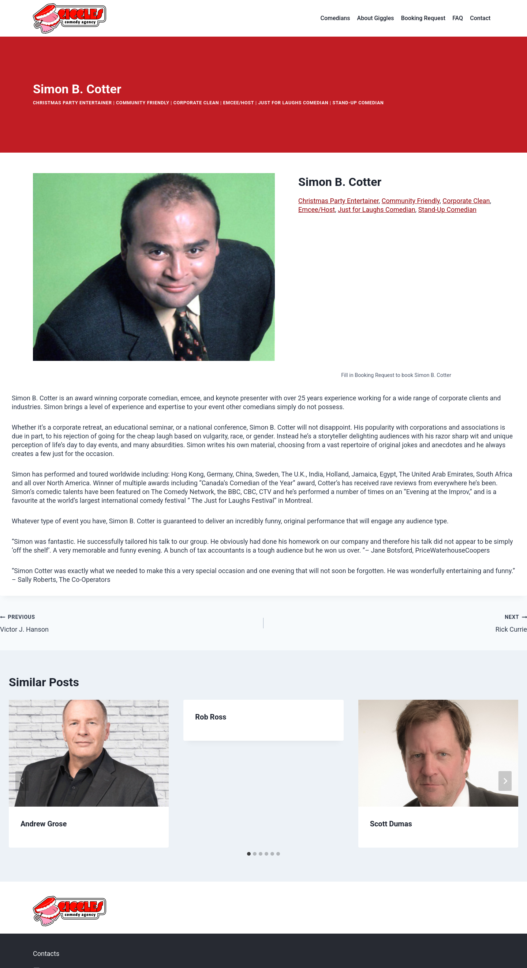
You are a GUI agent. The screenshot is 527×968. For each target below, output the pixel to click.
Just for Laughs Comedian (293, 102)
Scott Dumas (391, 823)
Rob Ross (210, 717)
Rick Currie (398, 622)
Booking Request (423, 18)
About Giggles (375, 18)
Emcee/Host (238, 102)
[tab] (249, 854)
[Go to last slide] (22, 781)
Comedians (335, 18)
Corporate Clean (196, 102)
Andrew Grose (43, 823)
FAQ (457, 18)
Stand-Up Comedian (358, 102)
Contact (480, 18)
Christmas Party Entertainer (72, 102)
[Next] (505, 781)
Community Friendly (142, 102)
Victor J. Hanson (128, 622)
